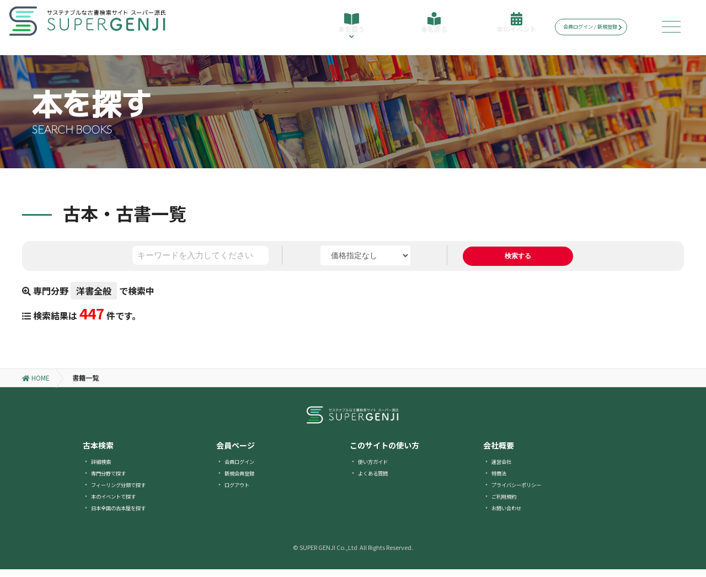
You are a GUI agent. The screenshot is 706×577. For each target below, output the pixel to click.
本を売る (431, 28)
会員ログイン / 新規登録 (601, 27)
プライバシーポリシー (524, 491)
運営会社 (504, 468)
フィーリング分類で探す (127, 491)
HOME (36, 385)
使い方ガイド (378, 468)
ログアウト (241, 491)
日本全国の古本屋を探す (127, 515)
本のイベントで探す (121, 503)
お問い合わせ (511, 515)
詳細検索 (104, 468)
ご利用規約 (508, 503)
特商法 (501, 480)
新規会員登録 (244, 480)
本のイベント (512, 28)
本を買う (350, 31)
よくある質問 (378, 480)
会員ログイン (244, 468)
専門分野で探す (114, 480)
